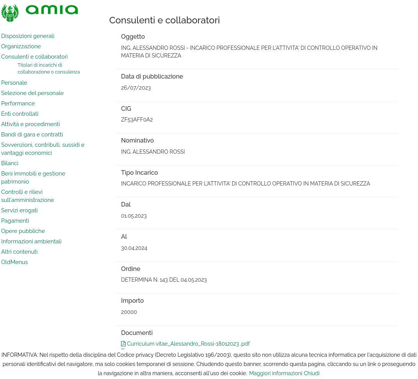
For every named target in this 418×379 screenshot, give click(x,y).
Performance (18, 103)
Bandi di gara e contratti (32, 134)
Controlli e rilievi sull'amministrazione (27, 196)
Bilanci (9, 163)
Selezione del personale (32, 93)
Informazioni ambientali (31, 241)
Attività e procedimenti (30, 124)
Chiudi (312, 373)
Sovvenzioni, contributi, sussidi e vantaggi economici (42, 148)
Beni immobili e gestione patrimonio (33, 177)
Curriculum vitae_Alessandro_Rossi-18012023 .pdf (185, 344)
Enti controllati (19, 113)
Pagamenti (15, 220)
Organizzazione (21, 46)
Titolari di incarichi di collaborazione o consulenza (49, 68)
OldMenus (14, 262)
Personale (14, 82)
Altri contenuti (19, 251)
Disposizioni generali (27, 36)
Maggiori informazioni (275, 373)
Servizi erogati (19, 210)
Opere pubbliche (23, 231)
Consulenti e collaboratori (34, 56)
